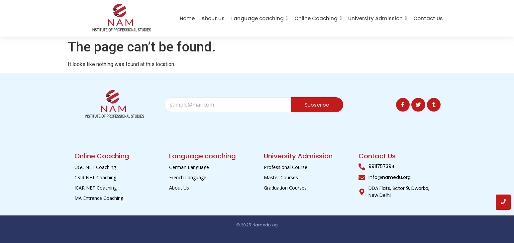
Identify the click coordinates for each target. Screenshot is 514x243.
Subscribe (317, 104)
